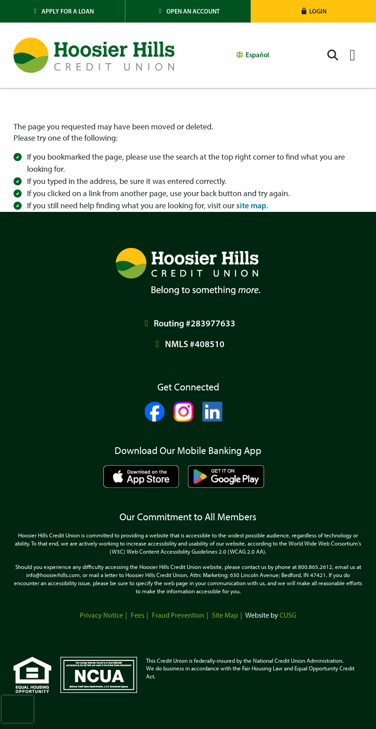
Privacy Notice (101, 615)
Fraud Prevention (178, 615)
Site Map (225, 615)
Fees (137, 615)
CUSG (288, 615)
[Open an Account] (187, 11)
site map (251, 206)
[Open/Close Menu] (352, 55)
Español (257, 54)
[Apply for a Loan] (62, 11)
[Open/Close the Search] (333, 55)
